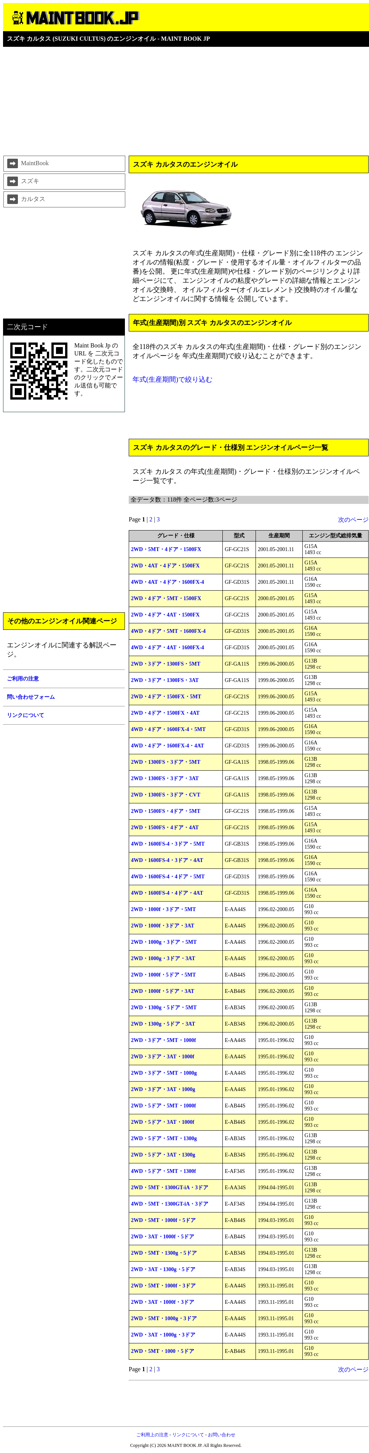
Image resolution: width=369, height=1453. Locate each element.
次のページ (353, 519)
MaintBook (27, 163)
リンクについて (188, 1434)
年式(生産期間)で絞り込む (172, 379)
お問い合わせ (221, 1434)
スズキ (22, 181)
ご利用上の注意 (152, 1434)
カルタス (25, 199)
